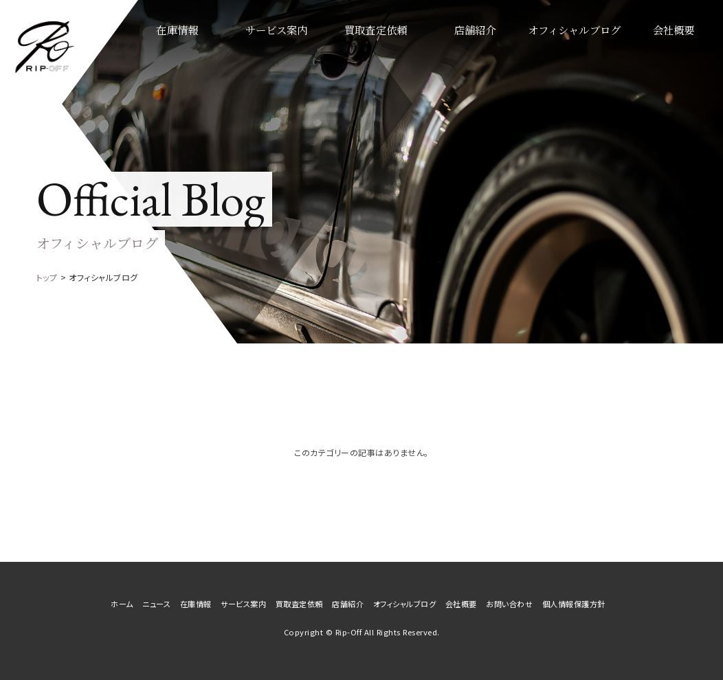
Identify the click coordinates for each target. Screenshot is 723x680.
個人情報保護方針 (573, 603)
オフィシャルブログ (591, 48)
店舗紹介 (504, 48)
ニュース (152, 48)
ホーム (122, 603)
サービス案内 (328, 48)
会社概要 (679, 48)
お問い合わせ (509, 603)
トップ (47, 277)
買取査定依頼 (416, 48)
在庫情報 (240, 48)
